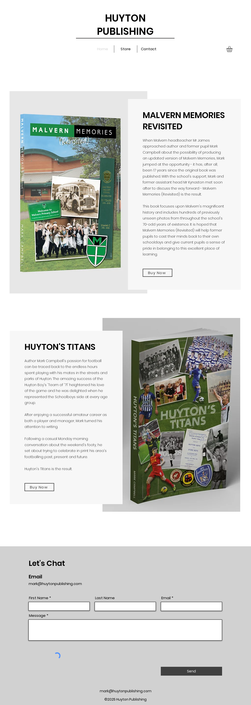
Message (37, 615)
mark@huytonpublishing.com (55, 583)
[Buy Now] (157, 273)
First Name (38, 598)
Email (166, 598)
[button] (232, 49)
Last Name (105, 598)
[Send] (191, 671)
